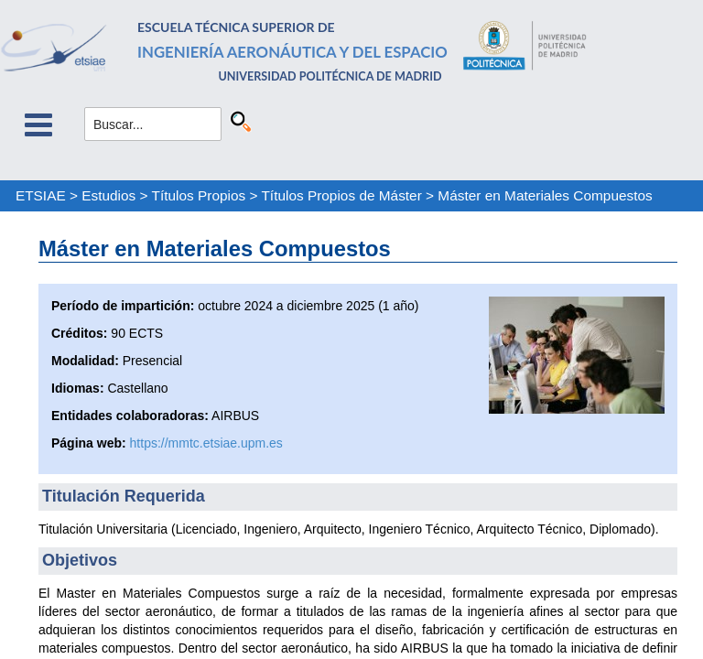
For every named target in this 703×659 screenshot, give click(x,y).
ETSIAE (41, 195)
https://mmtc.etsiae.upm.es (206, 443)
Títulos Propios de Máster (341, 195)
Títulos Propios (199, 195)
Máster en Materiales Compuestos (545, 195)
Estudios (108, 195)
